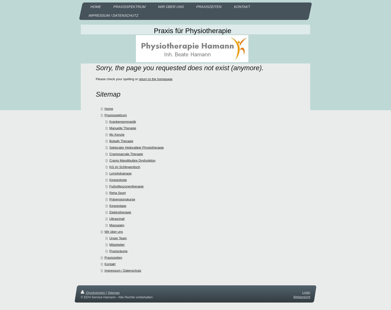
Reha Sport (117, 193)
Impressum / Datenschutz (122, 270)
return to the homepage (156, 79)
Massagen (116, 225)
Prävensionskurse (122, 199)
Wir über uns (113, 232)
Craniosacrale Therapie (126, 154)
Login (306, 292)
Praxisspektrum (115, 115)
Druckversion (93, 293)
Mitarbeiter (117, 245)
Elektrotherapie (120, 212)
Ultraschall (117, 219)
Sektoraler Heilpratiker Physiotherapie (136, 147)
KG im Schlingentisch (124, 167)
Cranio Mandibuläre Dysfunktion (132, 160)
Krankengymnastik (122, 122)
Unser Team (118, 238)
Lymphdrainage (120, 173)
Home (108, 109)
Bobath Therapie (121, 141)
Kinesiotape (117, 206)
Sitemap (114, 293)
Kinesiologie (118, 180)
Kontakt (109, 264)
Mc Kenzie (117, 134)
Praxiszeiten (113, 257)
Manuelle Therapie (122, 128)
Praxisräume (118, 251)
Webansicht (301, 297)
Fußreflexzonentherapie (126, 186)
